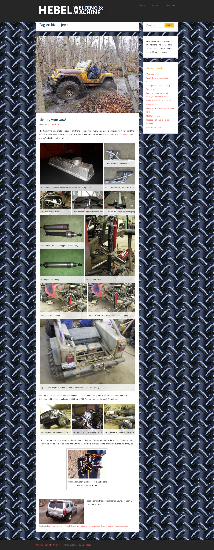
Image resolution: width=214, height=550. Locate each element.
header (104, 526)
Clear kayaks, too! (153, 127)
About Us (155, 5)
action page (122, 134)
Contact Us (170, 5)
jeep (109, 526)
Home (142, 5)
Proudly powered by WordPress (48, 545)
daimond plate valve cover (90, 526)
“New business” (152, 74)
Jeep (61, 526)
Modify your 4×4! (52, 120)
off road (66, 526)
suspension (123, 526)
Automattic (86, 545)
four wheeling (52, 526)
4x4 (78, 526)
